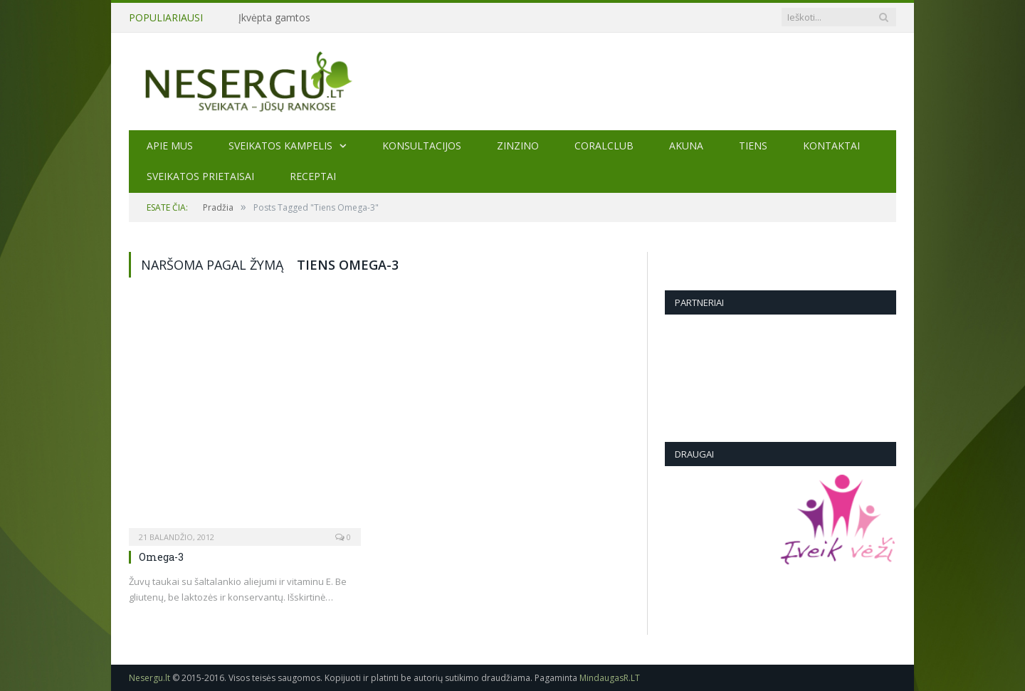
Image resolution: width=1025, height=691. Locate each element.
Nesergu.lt (149, 678)
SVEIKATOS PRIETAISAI (200, 176)
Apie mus (170, 145)
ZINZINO (518, 145)
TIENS (753, 145)
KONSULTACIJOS (421, 145)
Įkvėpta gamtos (274, 17)
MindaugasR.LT (609, 678)
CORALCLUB (604, 145)
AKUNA (686, 145)
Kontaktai (831, 145)
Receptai (313, 176)
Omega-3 (161, 557)
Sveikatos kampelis (280, 145)
